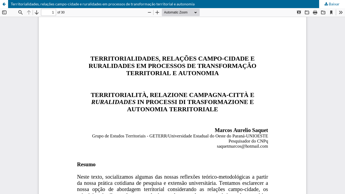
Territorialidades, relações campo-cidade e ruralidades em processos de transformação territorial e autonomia (103, 4)
